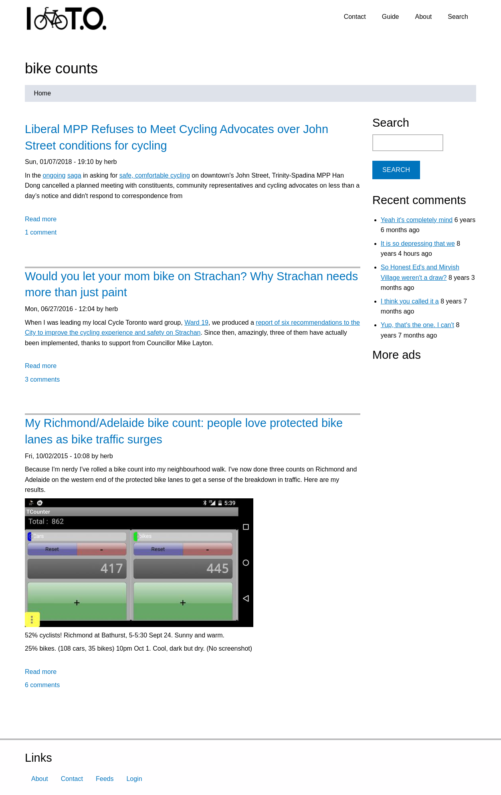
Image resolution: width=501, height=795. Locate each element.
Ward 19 (196, 322)
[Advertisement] (422, 416)
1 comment (41, 232)
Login (134, 778)
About (423, 16)
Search (458, 16)
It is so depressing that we (418, 243)
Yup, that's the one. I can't (417, 325)
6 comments (42, 685)
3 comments (42, 379)
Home (42, 93)
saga (74, 175)
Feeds (104, 778)
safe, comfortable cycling (154, 175)
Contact (355, 16)
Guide (390, 16)
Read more (41, 219)
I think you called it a (410, 301)
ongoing (53, 175)
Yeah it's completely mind (417, 219)
